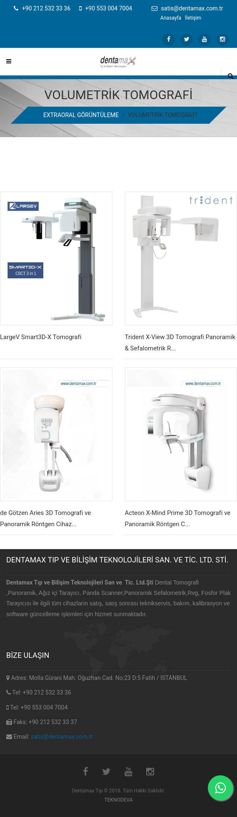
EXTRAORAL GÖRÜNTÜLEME (81, 115)
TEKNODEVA (118, 800)
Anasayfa (170, 18)
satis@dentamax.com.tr (62, 736)
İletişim (193, 18)
